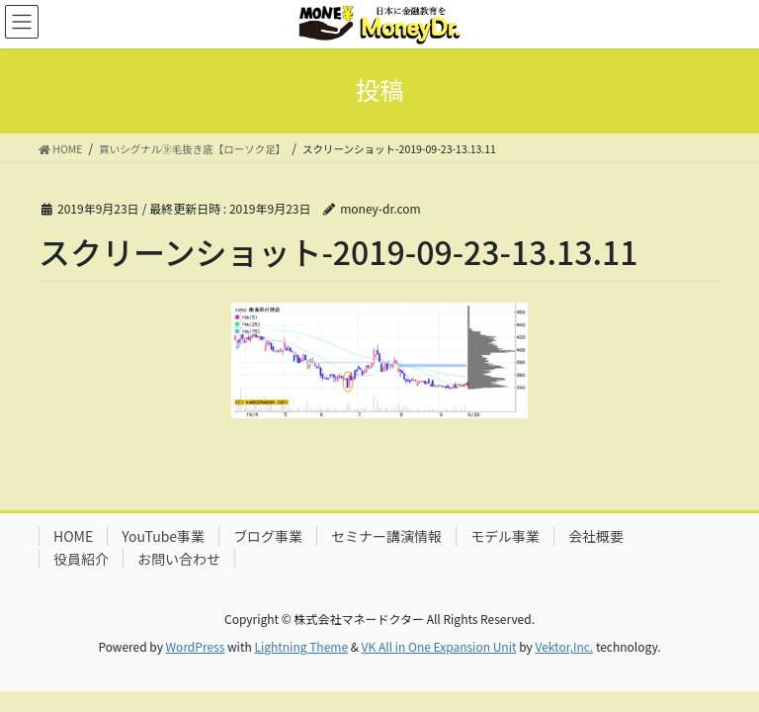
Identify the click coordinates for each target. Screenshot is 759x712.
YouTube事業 (163, 536)
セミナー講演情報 (386, 536)
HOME (73, 536)
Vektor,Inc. (564, 646)
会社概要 (596, 536)
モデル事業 (505, 536)
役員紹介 (81, 559)
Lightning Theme (301, 646)
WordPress (195, 646)
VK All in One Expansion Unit (439, 646)
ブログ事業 (267, 536)
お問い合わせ (178, 559)
